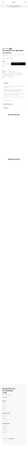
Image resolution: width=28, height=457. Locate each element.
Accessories (9, 83)
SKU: (3, 82)
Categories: (4, 83)
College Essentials (13, 83)
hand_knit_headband (19, 85)
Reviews (3, 421)
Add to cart (18, 75)
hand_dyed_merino (13, 85)
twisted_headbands (5, 87)
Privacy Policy (4, 444)
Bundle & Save (4, 430)
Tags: (3, 84)
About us (3, 414)
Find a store (5, 409)
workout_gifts (11, 87)
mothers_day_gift (11, 86)
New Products (4, 427)
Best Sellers (4, 428)
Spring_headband (16, 86)
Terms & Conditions (5, 442)
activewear (9, 84)
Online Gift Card (4, 432)
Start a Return (4, 437)
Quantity (3, 73)
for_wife (16, 84)
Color (3, 70)
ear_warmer (13, 84)
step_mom (21, 86)
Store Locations (4, 418)
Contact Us (4, 439)
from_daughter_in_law (5, 85)
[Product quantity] (6, 75)
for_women (19, 84)
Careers (3, 416)
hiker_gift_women (5, 86)
